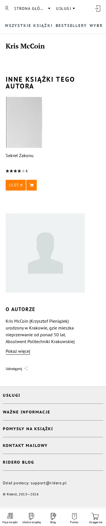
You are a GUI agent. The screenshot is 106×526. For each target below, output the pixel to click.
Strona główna (32, 8)
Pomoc (74, 518)
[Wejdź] (97, 8)
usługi (63, 8)
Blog (52, 518)
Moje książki (10, 518)
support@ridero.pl (49, 482)
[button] (24, 185)
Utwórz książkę (31, 518)
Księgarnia (95, 518)
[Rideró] (7, 8)
